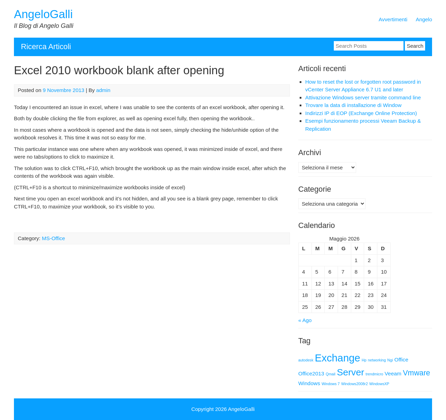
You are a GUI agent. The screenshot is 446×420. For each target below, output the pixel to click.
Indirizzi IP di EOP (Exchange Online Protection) (361, 113)
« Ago (305, 320)
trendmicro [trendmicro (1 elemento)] (374, 374)
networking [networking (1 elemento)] (377, 360)
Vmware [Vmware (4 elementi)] (416, 373)
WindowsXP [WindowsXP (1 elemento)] (379, 384)
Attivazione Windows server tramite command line (363, 97)
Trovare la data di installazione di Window (353, 105)
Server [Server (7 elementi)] (350, 372)
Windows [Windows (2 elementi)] (309, 383)
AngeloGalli (43, 14)
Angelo (424, 19)
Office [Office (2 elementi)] (401, 359)
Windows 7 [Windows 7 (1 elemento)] (331, 384)
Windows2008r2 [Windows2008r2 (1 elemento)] (354, 384)
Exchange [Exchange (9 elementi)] (337, 358)
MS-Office (53, 238)
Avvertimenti (393, 19)
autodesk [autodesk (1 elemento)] (305, 360)
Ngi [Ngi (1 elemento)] (390, 360)
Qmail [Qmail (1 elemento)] (331, 374)
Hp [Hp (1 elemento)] (364, 360)
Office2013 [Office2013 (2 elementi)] (311, 373)
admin (103, 90)
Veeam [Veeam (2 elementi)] (393, 373)
